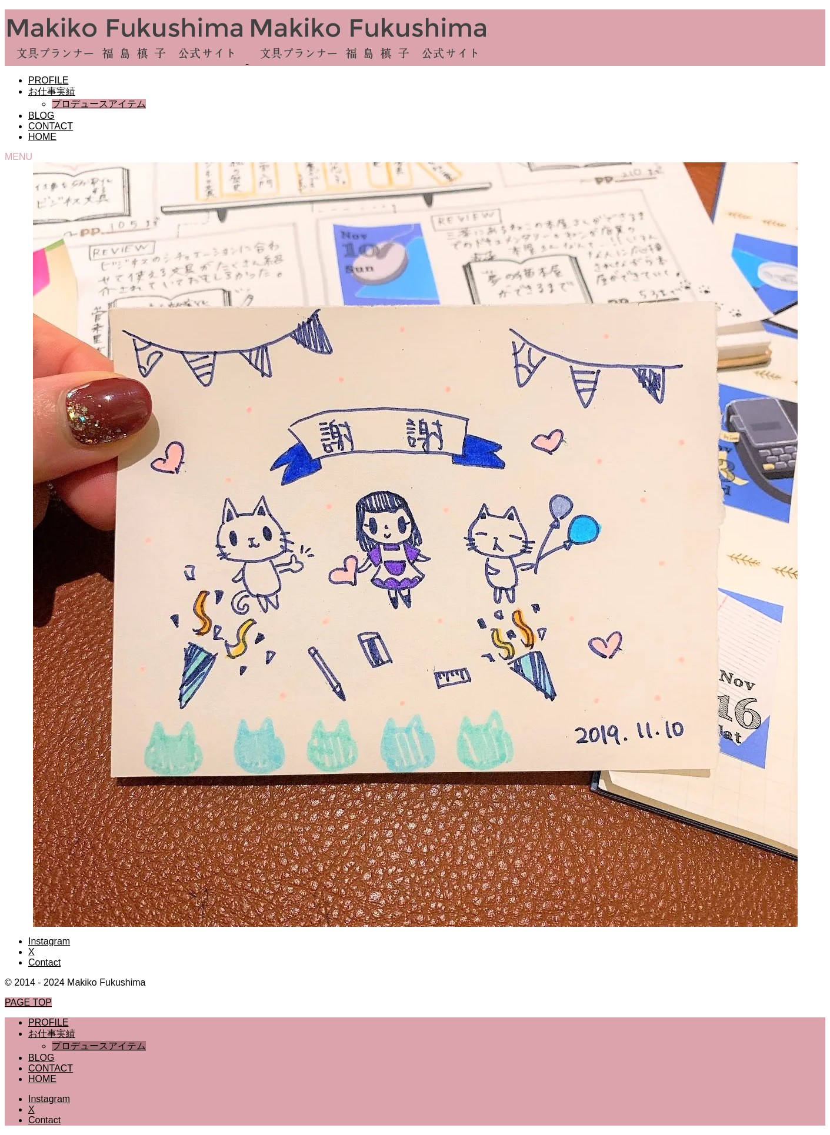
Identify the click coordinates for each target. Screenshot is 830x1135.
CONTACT (50, 126)
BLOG (41, 116)
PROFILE (48, 80)
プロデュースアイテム (99, 104)
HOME (42, 137)
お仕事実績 (51, 91)
